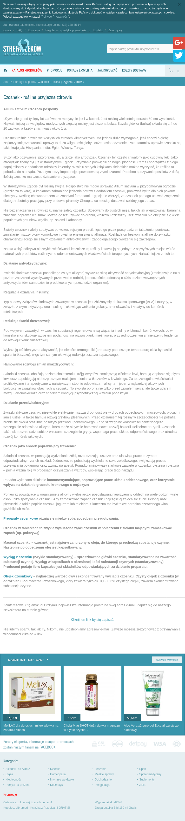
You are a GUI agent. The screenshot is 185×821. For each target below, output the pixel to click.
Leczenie (100, 769)
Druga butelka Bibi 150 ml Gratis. (116, 807)
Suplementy (146, 779)
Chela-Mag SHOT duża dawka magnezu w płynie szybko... (92, 728)
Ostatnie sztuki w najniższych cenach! (27, 802)
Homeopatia (58, 774)
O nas (7, 30)
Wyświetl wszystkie (167, 659)
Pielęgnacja (102, 785)
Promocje (54, 70)
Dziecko (55, 769)
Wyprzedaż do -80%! (108, 802)
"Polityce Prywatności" (55, 16)
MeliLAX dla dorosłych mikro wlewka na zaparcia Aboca (30, 728)
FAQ (19, 30)
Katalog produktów (27, 70)
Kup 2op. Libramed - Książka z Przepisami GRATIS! (36, 807)
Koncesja (34, 30)
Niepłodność (13, 779)
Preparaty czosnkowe (20, 518)
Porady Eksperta (79, 70)
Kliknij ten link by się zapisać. (92, 620)
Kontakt (98, 30)
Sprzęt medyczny (150, 774)
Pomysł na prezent (17, 785)
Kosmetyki (56, 785)
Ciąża (9, 774)
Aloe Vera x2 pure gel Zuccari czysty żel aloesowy (151, 728)
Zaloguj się (115, 30)
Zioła (142, 785)
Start (6, 82)
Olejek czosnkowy (18, 576)
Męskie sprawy (104, 774)
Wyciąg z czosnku (17, 557)
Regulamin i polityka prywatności (66, 30)
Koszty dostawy (134, 70)
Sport (142, 769)
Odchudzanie (103, 779)
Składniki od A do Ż (18, 769)
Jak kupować (107, 70)
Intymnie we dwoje (62, 779)
